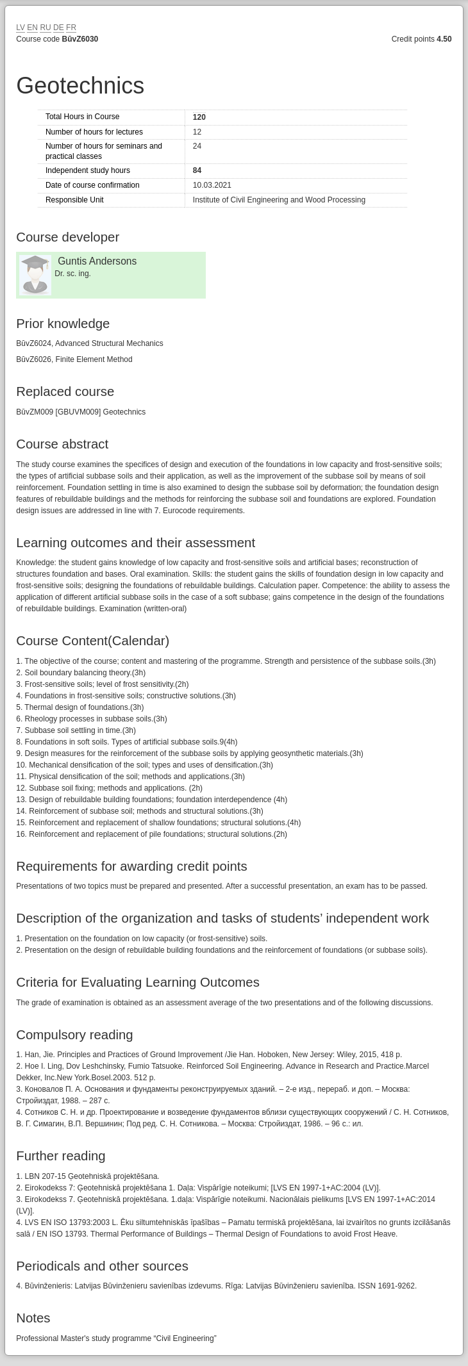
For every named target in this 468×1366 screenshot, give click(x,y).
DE (58, 27)
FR (71, 27)
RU (45, 27)
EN (32, 27)
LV (20, 27)
